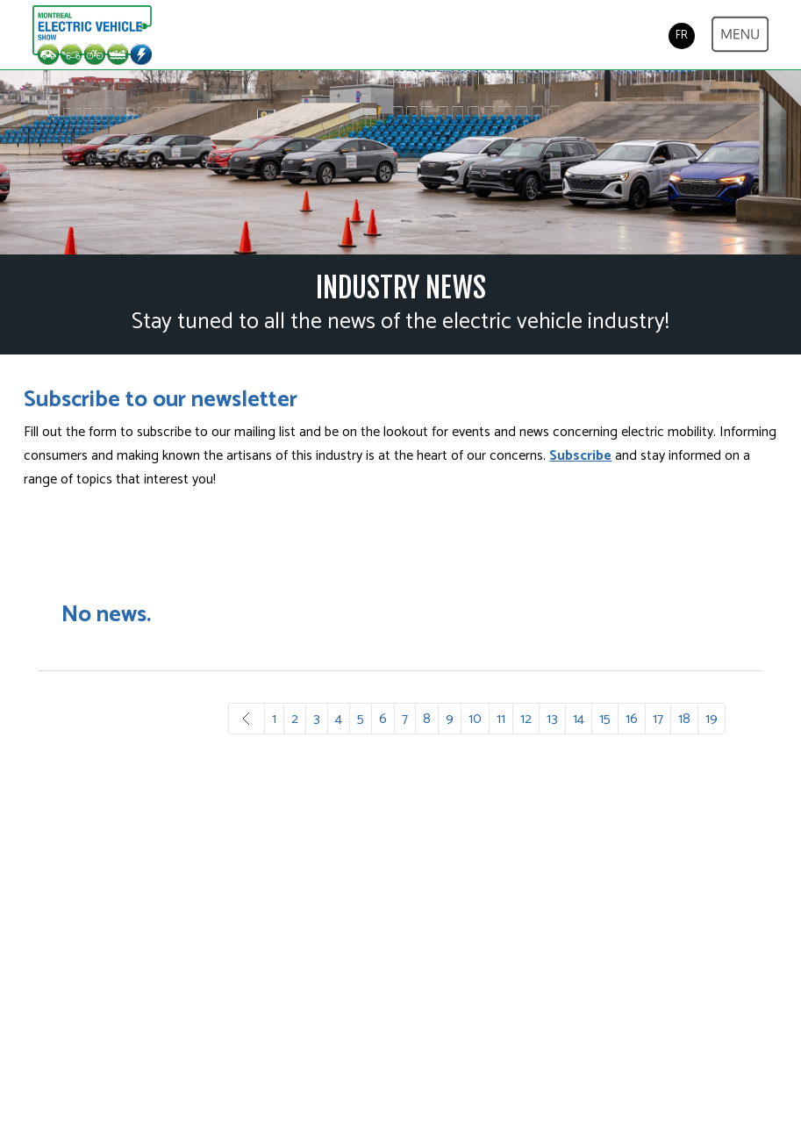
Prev (246, 718)
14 (578, 719)
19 (711, 719)
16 (632, 719)
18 (684, 719)
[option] (400, 162)
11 (501, 719)
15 (605, 719)
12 (526, 719)
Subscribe (580, 456)
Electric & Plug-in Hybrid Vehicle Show (92, 36)
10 (475, 719)
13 (552, 719)
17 (658, 719)
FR (682, 35)
